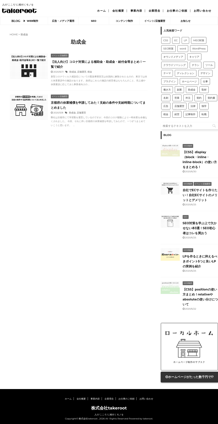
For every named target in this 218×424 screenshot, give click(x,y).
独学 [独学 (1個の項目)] (204, 106)
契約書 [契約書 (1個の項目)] (211, 97)
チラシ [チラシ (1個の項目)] (195, 64)
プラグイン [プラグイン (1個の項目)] (169, 81)
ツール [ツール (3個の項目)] (209, 64)
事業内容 (136, 10)
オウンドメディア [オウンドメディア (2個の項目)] (173, 56)
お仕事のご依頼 (177, 10)
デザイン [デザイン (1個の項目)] (205, 73)
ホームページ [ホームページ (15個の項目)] (189, 81)
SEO (93, 20)
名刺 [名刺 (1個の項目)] (165, 97)
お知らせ (185, 20)
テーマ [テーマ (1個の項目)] (167, 73)
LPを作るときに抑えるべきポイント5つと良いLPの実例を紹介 (200, 261)
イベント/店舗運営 (154, 20)
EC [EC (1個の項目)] (176, 40)
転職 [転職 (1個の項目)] (204, 114)
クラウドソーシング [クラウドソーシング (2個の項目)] (174, 64)
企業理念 (154, 10)
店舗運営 (81, 71)
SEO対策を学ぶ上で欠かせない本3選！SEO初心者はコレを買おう (200, 228)
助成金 (72, 71)
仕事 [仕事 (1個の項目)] (205, 81)
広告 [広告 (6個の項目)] (165, 106)
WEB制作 (32, 20)
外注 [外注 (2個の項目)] (188, 97)
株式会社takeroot (109, 408)
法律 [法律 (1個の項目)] (192, 106)
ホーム (101, 10)
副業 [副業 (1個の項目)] (179, 89)
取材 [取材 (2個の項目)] (204, 89)
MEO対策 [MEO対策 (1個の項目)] (198, 40)
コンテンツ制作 (124, 20)
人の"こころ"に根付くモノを (109, 414)
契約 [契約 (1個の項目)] (199, 97)
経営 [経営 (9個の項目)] (176, 114)
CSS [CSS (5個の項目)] (165, 40)
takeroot (148, 418)
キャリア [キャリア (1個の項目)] (194, 56)
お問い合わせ (203, 10)
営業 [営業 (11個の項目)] (176, 97)
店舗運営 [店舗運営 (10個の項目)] (179, 106)
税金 (90, 71)
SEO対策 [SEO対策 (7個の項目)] (168, 48)
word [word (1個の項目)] (183, 48)
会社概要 (118, 10)
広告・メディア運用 (63, 20)
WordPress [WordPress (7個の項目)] (199, 48)
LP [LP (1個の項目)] (185, 40)
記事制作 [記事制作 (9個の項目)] (190, 114)
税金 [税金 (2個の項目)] (165, 114)
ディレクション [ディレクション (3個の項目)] (185, 73)
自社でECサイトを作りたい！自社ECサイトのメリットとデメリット (200, 195)
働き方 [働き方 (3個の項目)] (167, 89)
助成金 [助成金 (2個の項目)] (191, 89)
